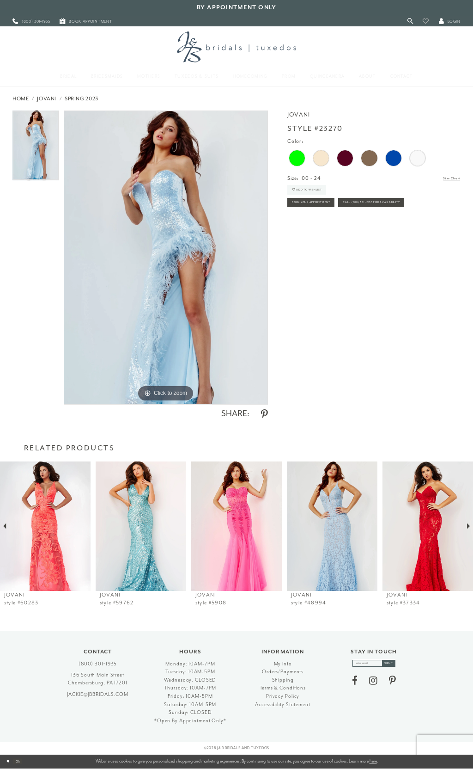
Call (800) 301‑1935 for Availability (338, 233)
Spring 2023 (81, 98)
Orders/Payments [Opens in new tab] (282, 672)
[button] (425, 21)
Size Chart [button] (447, 179)
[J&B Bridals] (236, 46)
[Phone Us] (31, 21)
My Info (283, 664)
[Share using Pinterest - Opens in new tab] (264, 414)
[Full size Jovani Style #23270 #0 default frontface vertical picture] (165, 257)
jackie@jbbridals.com (97, 694)
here (373, 761)
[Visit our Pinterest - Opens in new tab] (392, 684)
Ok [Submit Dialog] (25, 761)
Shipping (283, 680)
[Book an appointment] (86, 21)
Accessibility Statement (282, 704)
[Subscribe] (397, 665)
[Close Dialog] (10, 762)
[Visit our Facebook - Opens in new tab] (355, 684)
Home (20, 98)
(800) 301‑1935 (98, 664)
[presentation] (45, 526)
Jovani (46, 98)
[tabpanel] (35, 148)
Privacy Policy (282, 696)
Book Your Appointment (325, 214)
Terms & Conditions (283, 688)
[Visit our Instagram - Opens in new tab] (373, 684)
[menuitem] (31, 21)
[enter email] (374, 665)
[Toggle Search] (410, 21)
